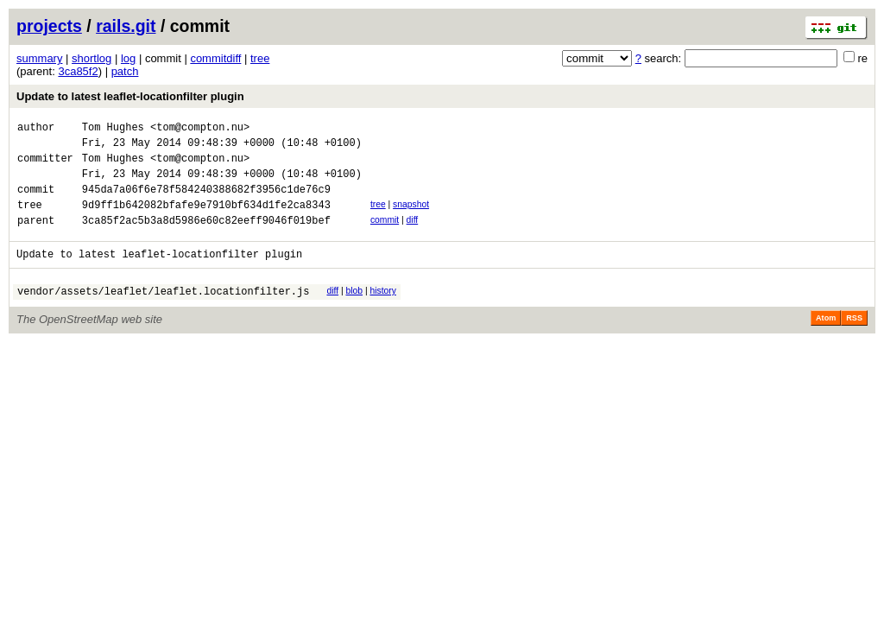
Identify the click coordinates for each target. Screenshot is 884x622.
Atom (826, 341)
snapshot (411, 217)
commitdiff (215, 58)
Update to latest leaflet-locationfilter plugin (130, 96)
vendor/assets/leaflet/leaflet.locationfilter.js (163, 314)
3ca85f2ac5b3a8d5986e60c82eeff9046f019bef (206, 238)
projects (49, 25)
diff (413, 235)
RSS (854, 341)
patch (125, 71)
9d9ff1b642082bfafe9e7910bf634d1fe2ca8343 (206, 220)
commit (384, 235)
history (382, 311)
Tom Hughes (113, 129)
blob (354, 311)
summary (39, 58)
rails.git (125, 25)
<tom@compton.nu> (199, 129)
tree (259, 58)
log (128, 58)
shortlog (91, 58)
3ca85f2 (78, 71)
